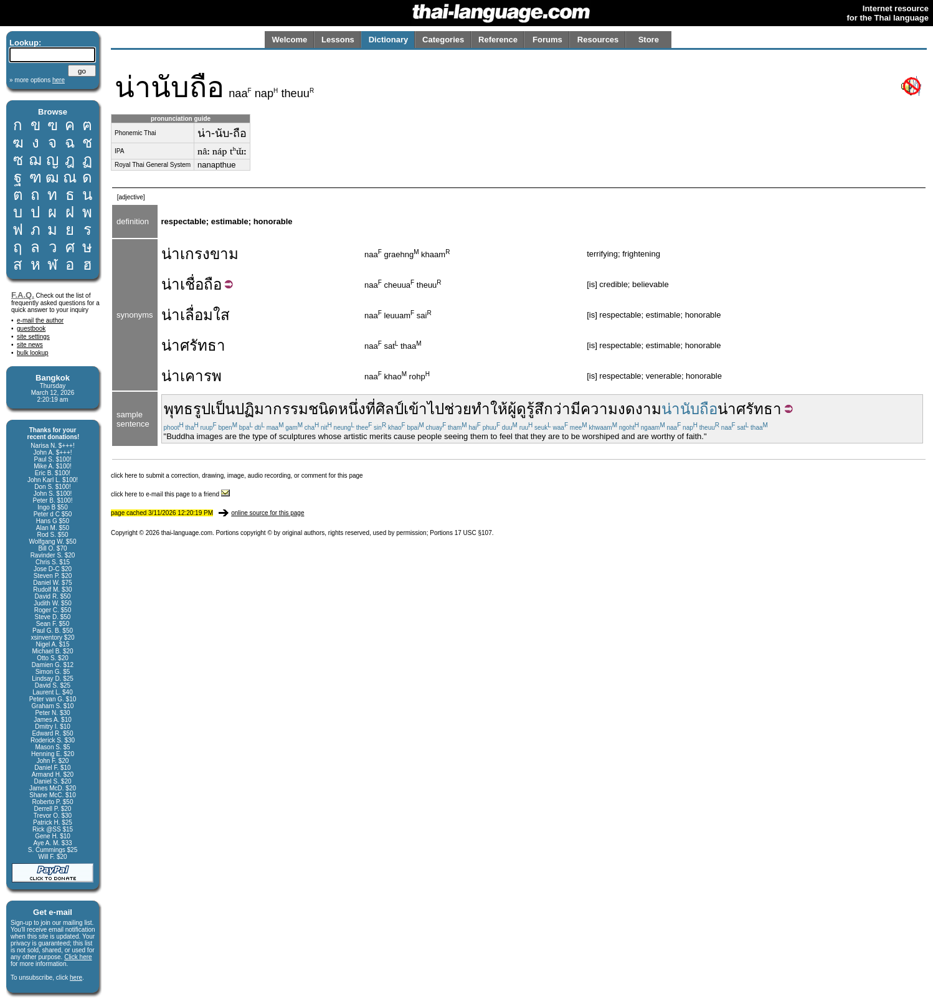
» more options (37, 80)
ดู (521, 408)
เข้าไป (424, 408)
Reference (498, 39)
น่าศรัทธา (193, 345)
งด (626, 408)
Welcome (289, 39)
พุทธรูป (187, 408)
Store (648, 39)
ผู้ (512, 408)
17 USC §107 (473, 532)
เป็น (223, 408)
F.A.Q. (22, 295)
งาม (648, 408)
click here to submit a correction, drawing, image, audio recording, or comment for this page (237, 475)
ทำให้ (489, 408)
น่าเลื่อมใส (195, 314)
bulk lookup (33, 352)
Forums (547, 39)
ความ (599, 408)
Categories (443, 39)
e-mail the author (40, 320)
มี (575, 408)
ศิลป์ (390, 408)
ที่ (371, 408)
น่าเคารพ (191, 375)
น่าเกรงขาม (200, 253)
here (76, 977)
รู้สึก (539, 408)
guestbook (31, 328)
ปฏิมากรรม (271, 408)
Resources (597, 39)
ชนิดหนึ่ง (337, 408)
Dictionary (389, 39)
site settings (33, 336)
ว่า (562, 408)
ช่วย (457, 408)
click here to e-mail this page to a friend (170, 494)
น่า (170, 284)
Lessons (337, 39)
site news (30, 344)
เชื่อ (192, 284)
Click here (78, 957)
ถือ (213, 284)
